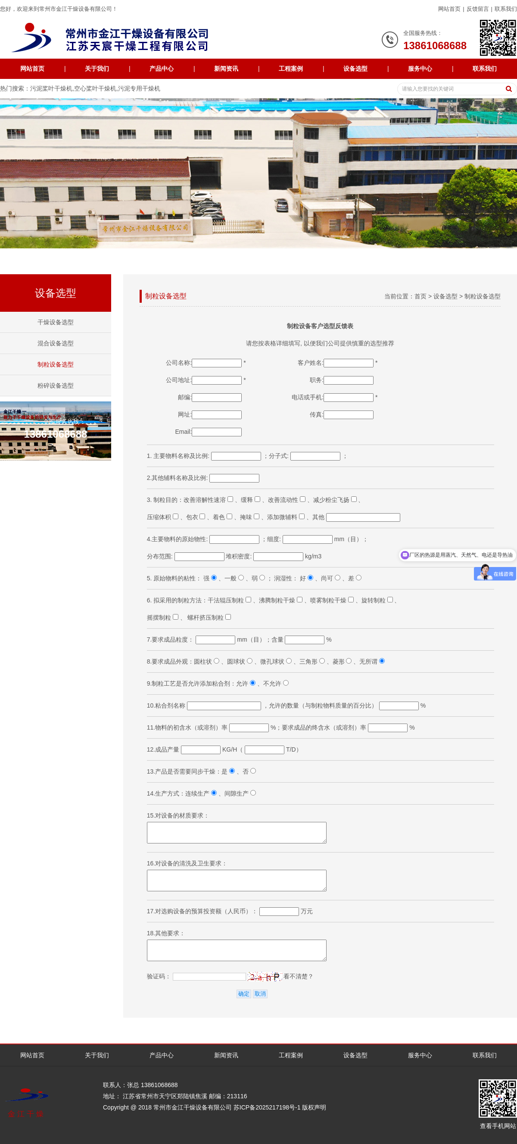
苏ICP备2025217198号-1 (267, 1107)
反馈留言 (478, 9)
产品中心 (161, 68)
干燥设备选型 (55, 322)
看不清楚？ (281, 976)
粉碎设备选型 (55, 385)
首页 (420, 296)
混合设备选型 (55, 343)
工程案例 (291, 68)
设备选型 (355, 68)
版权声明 (314, 1107)
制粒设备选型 (55, 364)
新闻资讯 (226, 68)
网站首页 (449, 9)
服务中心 (420, 68)
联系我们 (506, 9)
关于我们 (97, 68)
